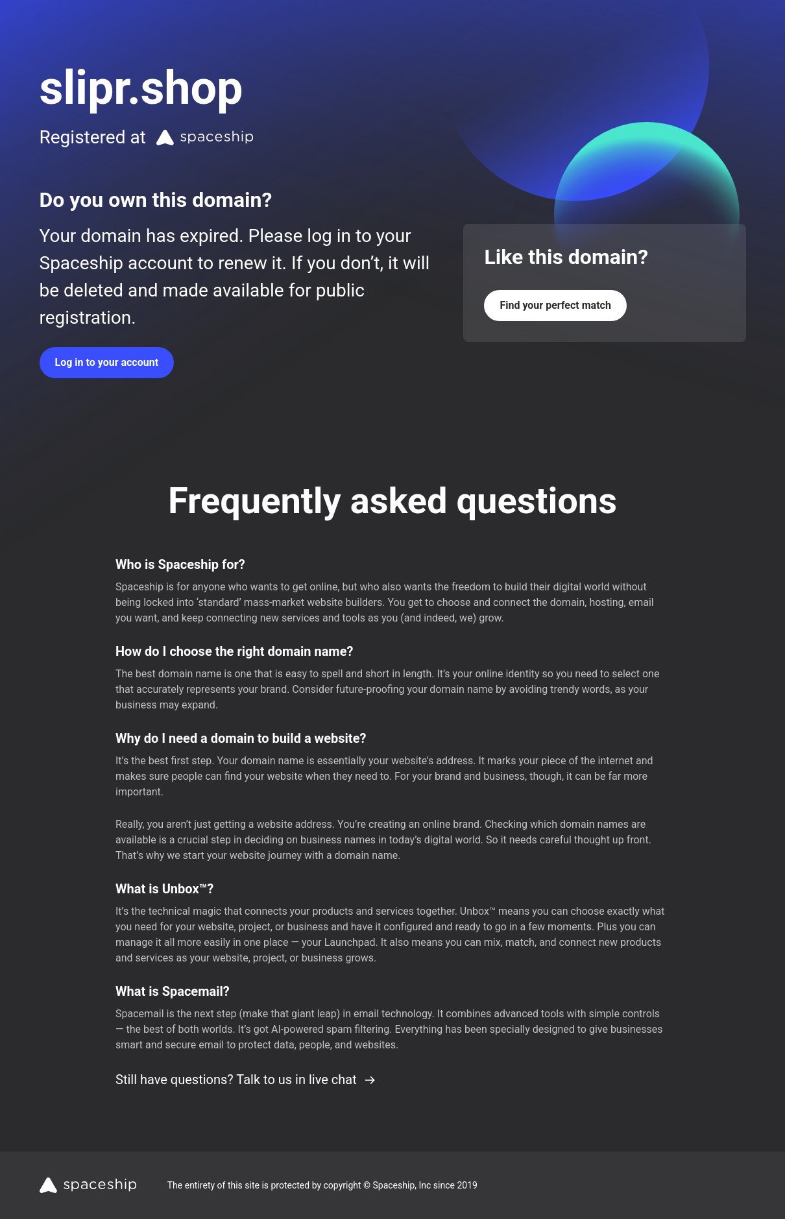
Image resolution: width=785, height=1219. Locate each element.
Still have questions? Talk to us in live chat (245, 1079)
